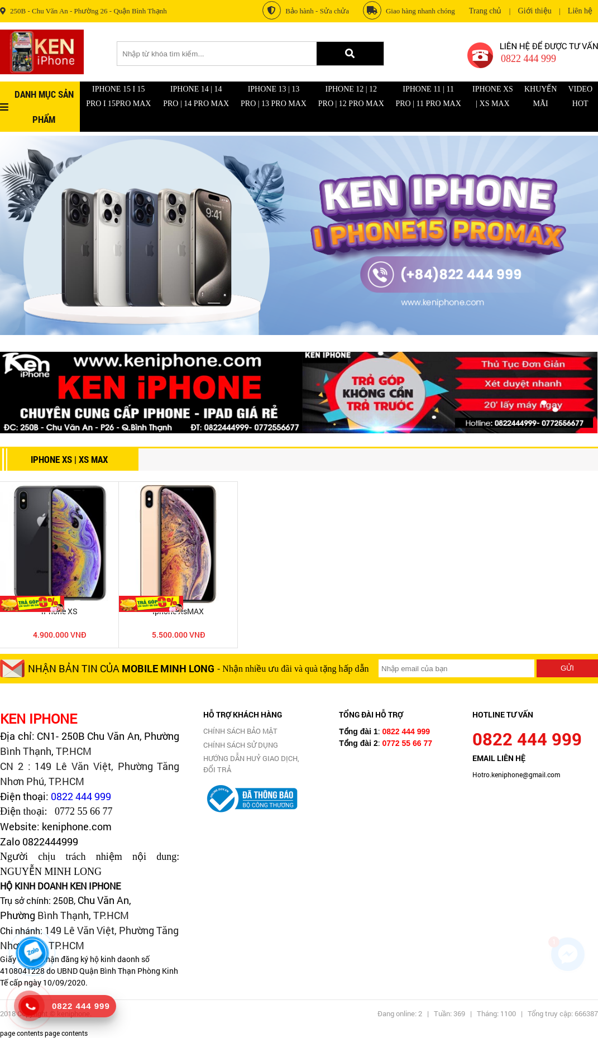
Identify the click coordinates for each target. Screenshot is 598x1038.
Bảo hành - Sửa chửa (305, 10)
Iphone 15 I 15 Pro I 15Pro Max (118, 96)
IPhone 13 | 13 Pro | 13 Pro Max (274, 96)
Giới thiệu (535, 11)
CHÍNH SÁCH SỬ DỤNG (240, 745)
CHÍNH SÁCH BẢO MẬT (240, 731)
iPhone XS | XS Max (492, 96)
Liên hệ (580, 11)
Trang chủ (485, 11)
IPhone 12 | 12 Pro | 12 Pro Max (351, 96)
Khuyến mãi (540, 96)
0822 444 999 (81, 796)
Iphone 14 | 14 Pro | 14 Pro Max (196, 96)
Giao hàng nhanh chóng (409, 10)
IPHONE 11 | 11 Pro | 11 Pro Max (428, 96)
